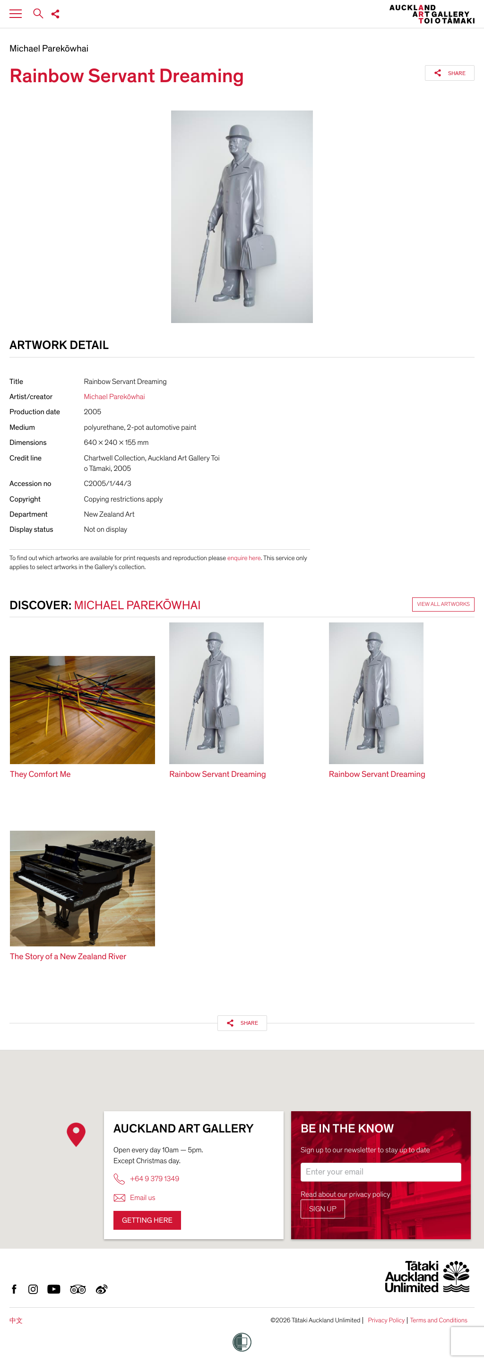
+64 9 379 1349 (146, 1179)
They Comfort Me (40, 774)
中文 (16, 1320)
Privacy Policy (386, 1320)
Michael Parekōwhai (48, 49)
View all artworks (443, 604)
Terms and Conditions (438, 1320)
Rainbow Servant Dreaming (217, 774)
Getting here (147, 1220)
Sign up (323, 1209)
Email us (134, 1198)
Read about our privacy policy (345, 1194)
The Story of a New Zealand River (68, 957)
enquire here (244, 557)
